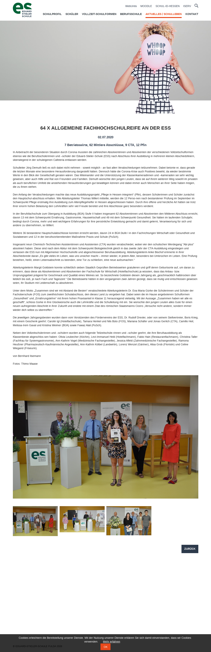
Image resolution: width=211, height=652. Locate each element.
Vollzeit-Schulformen (99, 14)
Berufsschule (131, 14)
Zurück (189, 549)
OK (105, 647)
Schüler (71, 14)
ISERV (187, 6)
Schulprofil (52, 14)
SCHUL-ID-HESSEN (168, 6)
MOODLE (146, 6)
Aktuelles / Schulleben (164, 14)
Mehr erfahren (111, 641)
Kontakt (191, 14)
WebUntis (131, 6)
